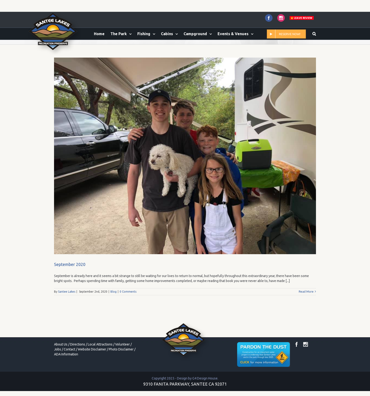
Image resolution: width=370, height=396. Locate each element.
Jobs (57, 369)
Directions (77, 364)
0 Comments (128, 311)
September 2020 (69, 284)
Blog (113, 311)
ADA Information (66, 374)
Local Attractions (100, 364)
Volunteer (122, 364)
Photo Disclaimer (121, 369)
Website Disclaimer (92, 369)
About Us (60, 364)
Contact (69, 369)
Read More (306, 311)
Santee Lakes (66, 311)
